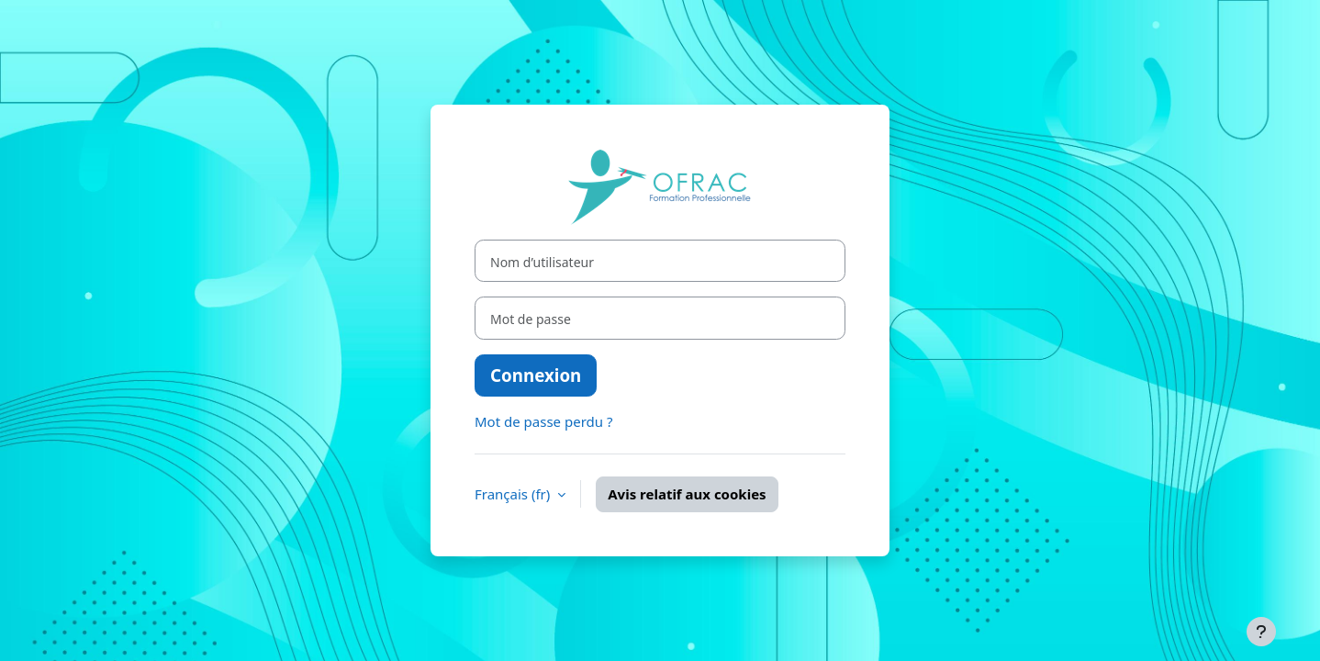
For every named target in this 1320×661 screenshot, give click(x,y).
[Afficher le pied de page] (1261, 631)
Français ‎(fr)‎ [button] (514, 494)
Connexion (535, 375)
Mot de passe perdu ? (543, 421)
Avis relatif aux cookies (687, 494)
